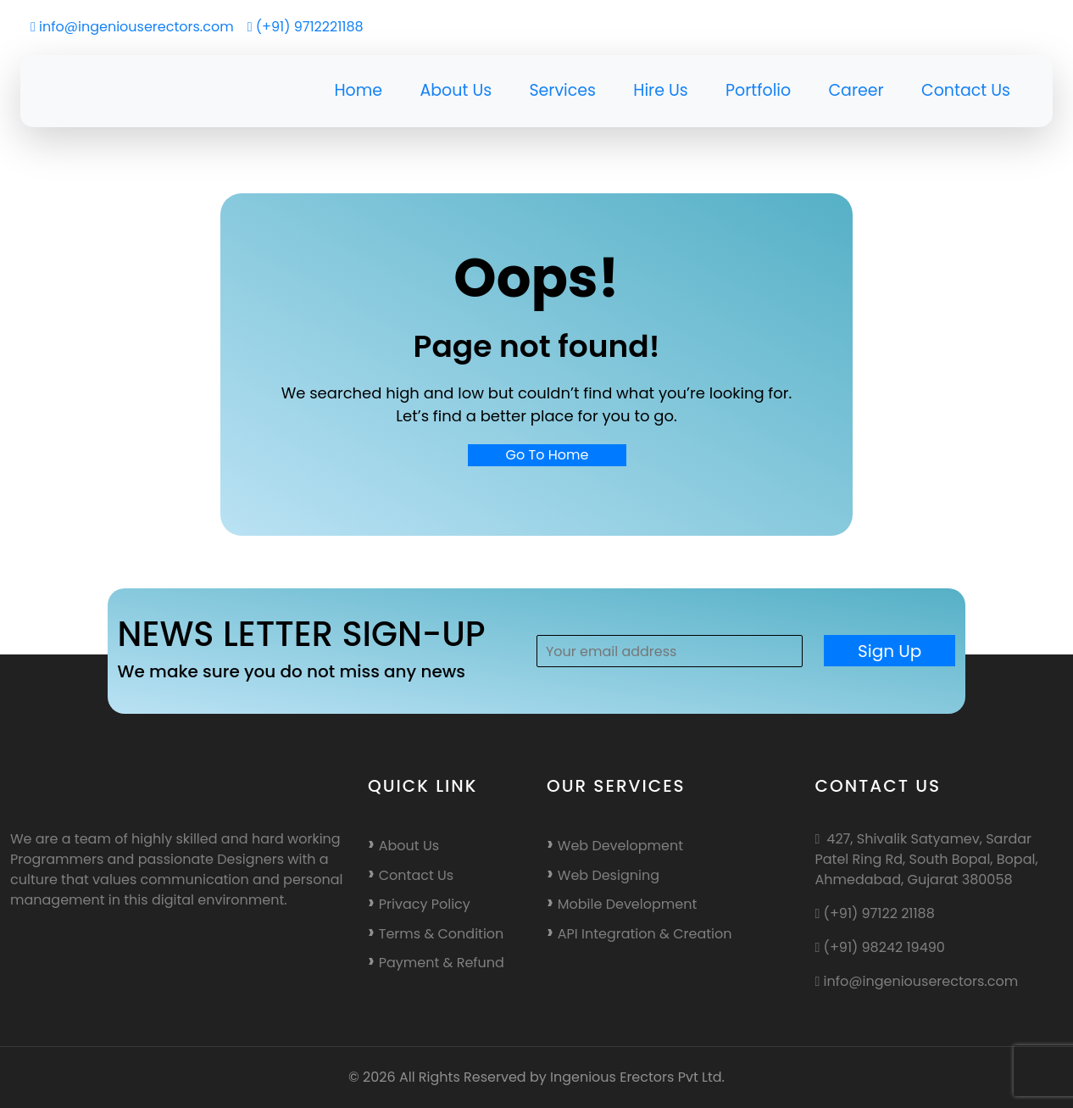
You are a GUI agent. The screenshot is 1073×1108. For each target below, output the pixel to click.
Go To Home (547, 455)
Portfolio (758, 90)
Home (358, 90)
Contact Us (965, 90)
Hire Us (660, 90)
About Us (456, 90)
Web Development (620, 845)
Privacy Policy (424, 904)
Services (562, 90)
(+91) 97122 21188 (875, 913)
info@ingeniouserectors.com (132, 26)
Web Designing (608, 875)
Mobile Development (627, 904)
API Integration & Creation (645, 934)
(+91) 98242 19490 (880, 947)
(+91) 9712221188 (305, 26)
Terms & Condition (441, 934)
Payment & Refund (441, 962)
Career (855, 90)
